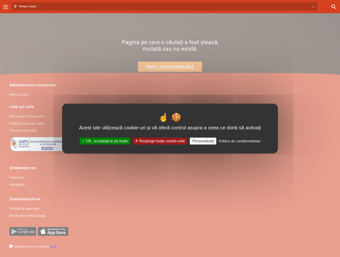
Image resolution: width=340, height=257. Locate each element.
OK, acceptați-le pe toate (105, 141)
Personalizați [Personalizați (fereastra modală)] (203, 141)
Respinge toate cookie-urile (160, 141)
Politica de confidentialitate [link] (240, 141)
